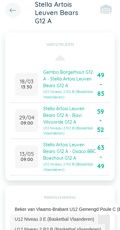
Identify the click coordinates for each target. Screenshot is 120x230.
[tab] (54, 219)
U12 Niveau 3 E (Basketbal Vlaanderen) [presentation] (54, 219)
